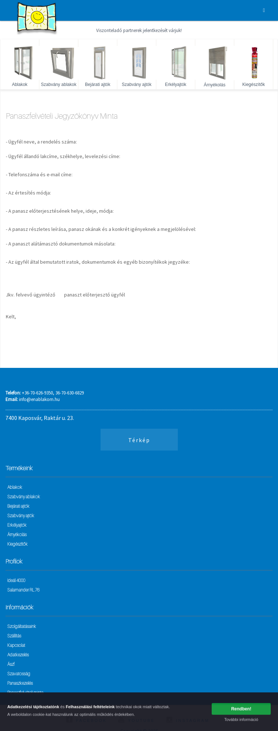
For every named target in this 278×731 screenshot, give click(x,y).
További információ (241, 721)
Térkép (139, 440)
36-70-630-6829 (69, 393)
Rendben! (241, 710)
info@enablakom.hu (39, 399)
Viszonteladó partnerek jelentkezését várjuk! (139, 30)
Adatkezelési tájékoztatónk (33, 708)
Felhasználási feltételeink (90, 708)
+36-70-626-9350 (37, 393)
